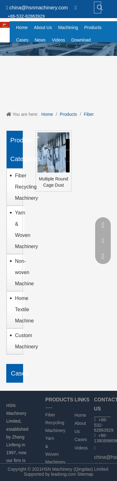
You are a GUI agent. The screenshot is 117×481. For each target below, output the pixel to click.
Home (80, 415)
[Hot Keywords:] (99, 7)
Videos (81, 447)
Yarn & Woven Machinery (18, 229)
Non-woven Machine (18, 272)
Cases (81, 439)
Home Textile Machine (18, 309)
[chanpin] (58, 49)
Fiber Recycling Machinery (18, 187)
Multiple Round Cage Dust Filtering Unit (53, 182)
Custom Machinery (18, 341)
